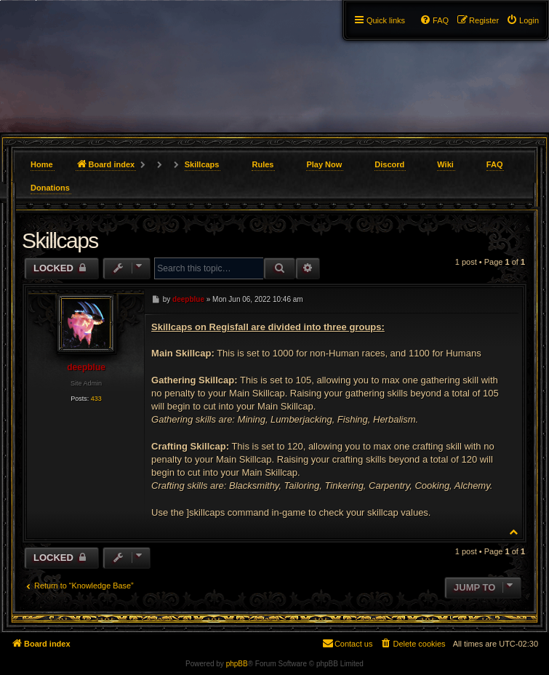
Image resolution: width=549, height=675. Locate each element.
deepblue (86, 367)
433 (96, 398)
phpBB (237, 664)
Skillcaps (202, 164)
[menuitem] (522, 20)
